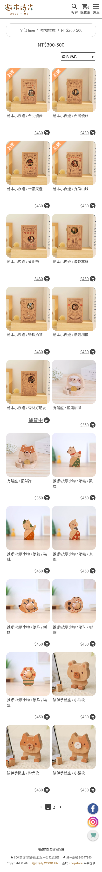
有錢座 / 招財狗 (19, 480)
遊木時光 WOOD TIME (46, 863)
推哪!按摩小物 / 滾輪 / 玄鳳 (73, 556)
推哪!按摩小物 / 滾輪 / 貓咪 (27, 556)
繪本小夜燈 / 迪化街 (23, 261)
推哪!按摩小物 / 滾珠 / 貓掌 (27, 702)
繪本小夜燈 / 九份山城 (70, 188)
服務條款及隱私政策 (51, 849)
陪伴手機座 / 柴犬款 (23, 772)
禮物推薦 (48, 30)
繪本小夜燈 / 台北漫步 (25, 115)
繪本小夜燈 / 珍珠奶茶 (25, 334)
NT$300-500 (71, 30)
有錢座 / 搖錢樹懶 (67, 407)
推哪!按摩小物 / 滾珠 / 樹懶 (73, 629)
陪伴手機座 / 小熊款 (69, 699)
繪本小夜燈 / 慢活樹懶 (70, 334)
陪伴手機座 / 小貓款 (69, 772)
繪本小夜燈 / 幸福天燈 (25, 188)
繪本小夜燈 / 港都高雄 (70, 261)
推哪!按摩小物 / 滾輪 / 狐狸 (73, 483)
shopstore (76, 863)
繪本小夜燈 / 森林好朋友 (26, 407)
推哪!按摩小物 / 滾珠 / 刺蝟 (27, 629)
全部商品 (27, 30)
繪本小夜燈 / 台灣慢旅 (70, 115)
